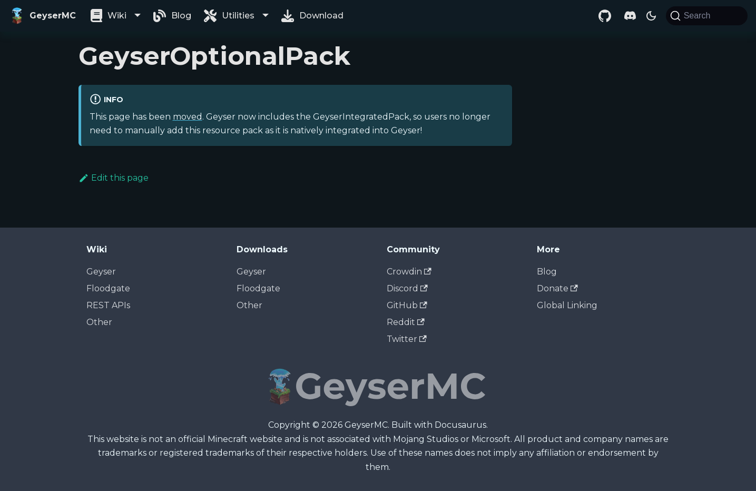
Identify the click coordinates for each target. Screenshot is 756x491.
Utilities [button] (238, 16)
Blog (181, 16)
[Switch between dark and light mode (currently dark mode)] (651, 15)
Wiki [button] (116, 16)
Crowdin (409, 272)
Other (99, 322)
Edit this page (113, 178)
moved (187, 117)
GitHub (407, 305)
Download (321, 16)
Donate (557, 288)
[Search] (707, 15)
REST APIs (108, 305)
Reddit (406, 322)
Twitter (407, 339)
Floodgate (108, 288)
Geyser (101, 272)
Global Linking (567, 305)
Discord (407, 288)
